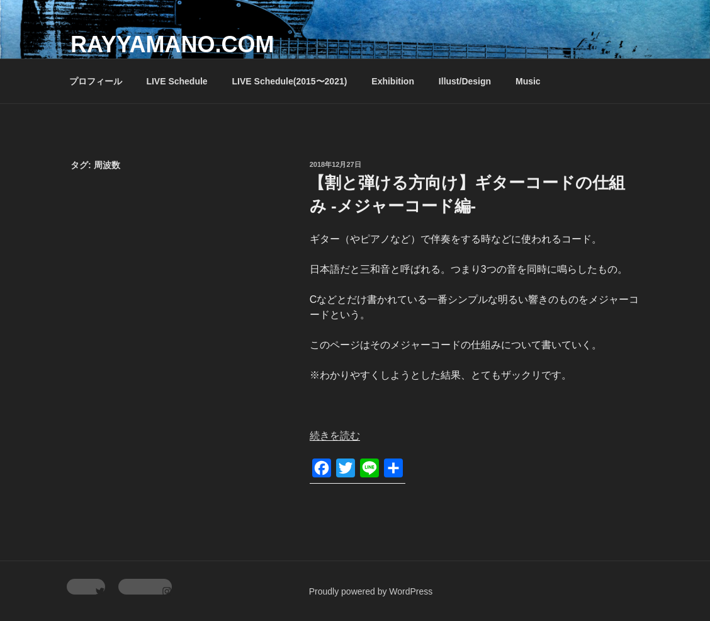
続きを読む (335, 435)
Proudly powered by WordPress (371, 591)
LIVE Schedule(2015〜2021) (289, 81)
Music (528, 81)
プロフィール (95, 81)
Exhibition (392, 81)
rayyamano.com (172, 44)
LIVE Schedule (176, 81)
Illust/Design (465, 81)
